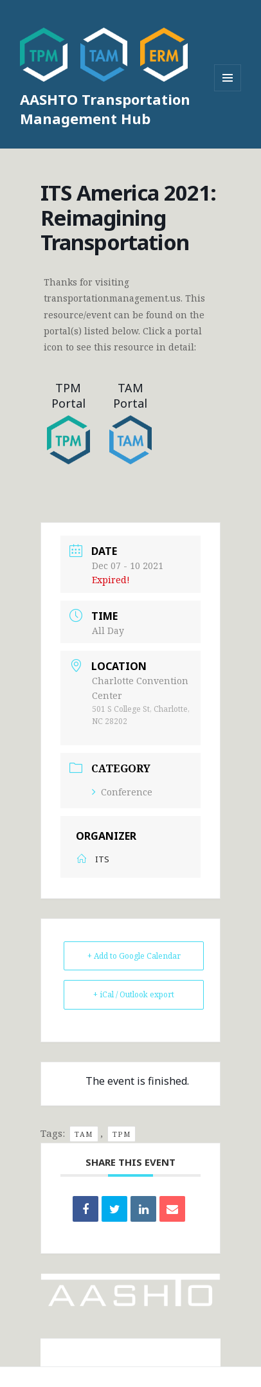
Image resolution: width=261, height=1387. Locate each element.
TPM (122, 1134)
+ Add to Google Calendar (134, 955)
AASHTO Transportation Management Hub (105, 108)
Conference (122, 792)
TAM (84, 1134)
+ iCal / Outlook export (133, 994)
